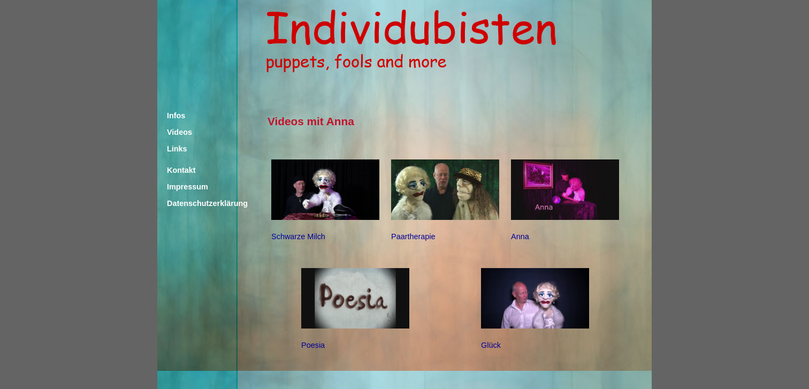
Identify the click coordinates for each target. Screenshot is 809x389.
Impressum (187, 186)
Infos (176, 115)
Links (177, 148)
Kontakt (181, 170)
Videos (179, 132)
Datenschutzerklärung (199, 203)
